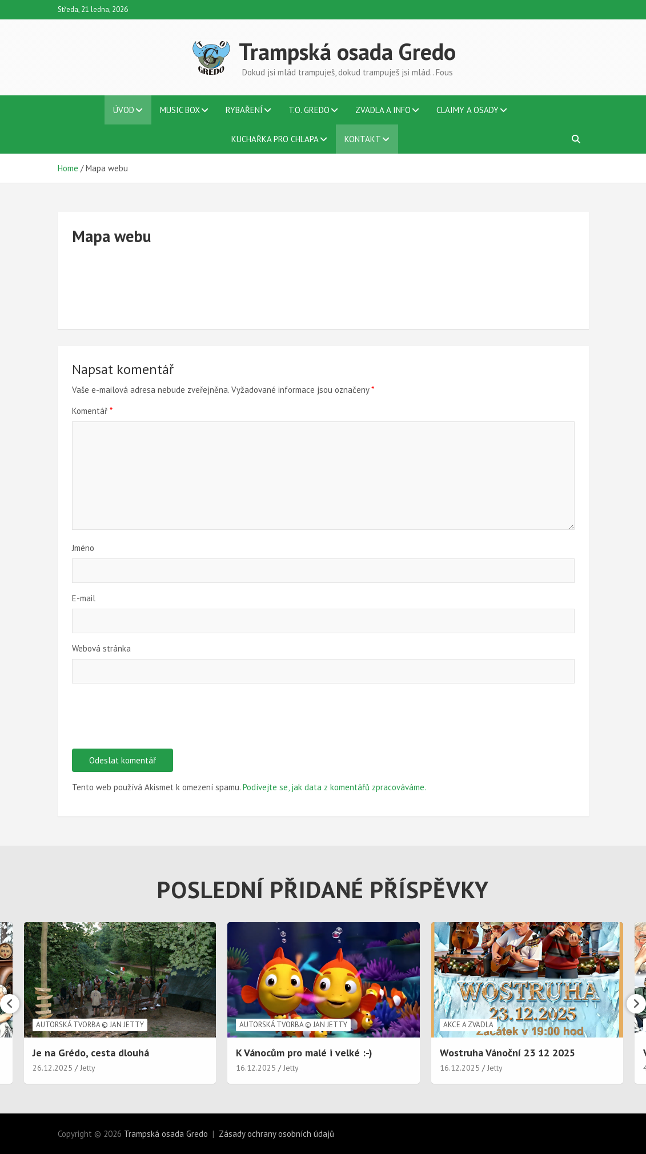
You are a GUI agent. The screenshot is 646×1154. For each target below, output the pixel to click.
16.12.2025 (256, 1068)
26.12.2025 (53, 1068)
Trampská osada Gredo (347, 51)
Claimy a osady (467, 109)
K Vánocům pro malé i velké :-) (304, 1052)
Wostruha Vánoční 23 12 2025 (507, 1052)
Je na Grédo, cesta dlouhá (91, 1052)
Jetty (87, 1068)
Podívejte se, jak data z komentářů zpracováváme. (334, 787)
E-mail (83, 598)
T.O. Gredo (309, 109)
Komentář (92, 410)
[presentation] (159, 720)
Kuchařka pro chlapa (275, 139)
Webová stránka (101, 648)
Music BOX (180, 109)
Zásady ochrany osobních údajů (276, 1133)
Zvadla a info (383, 109)
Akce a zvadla (468, 1025)
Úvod (123, 109)
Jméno (83, 547)
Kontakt (362, 139)
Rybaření (244, 109)
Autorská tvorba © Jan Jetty (90, 1025)
